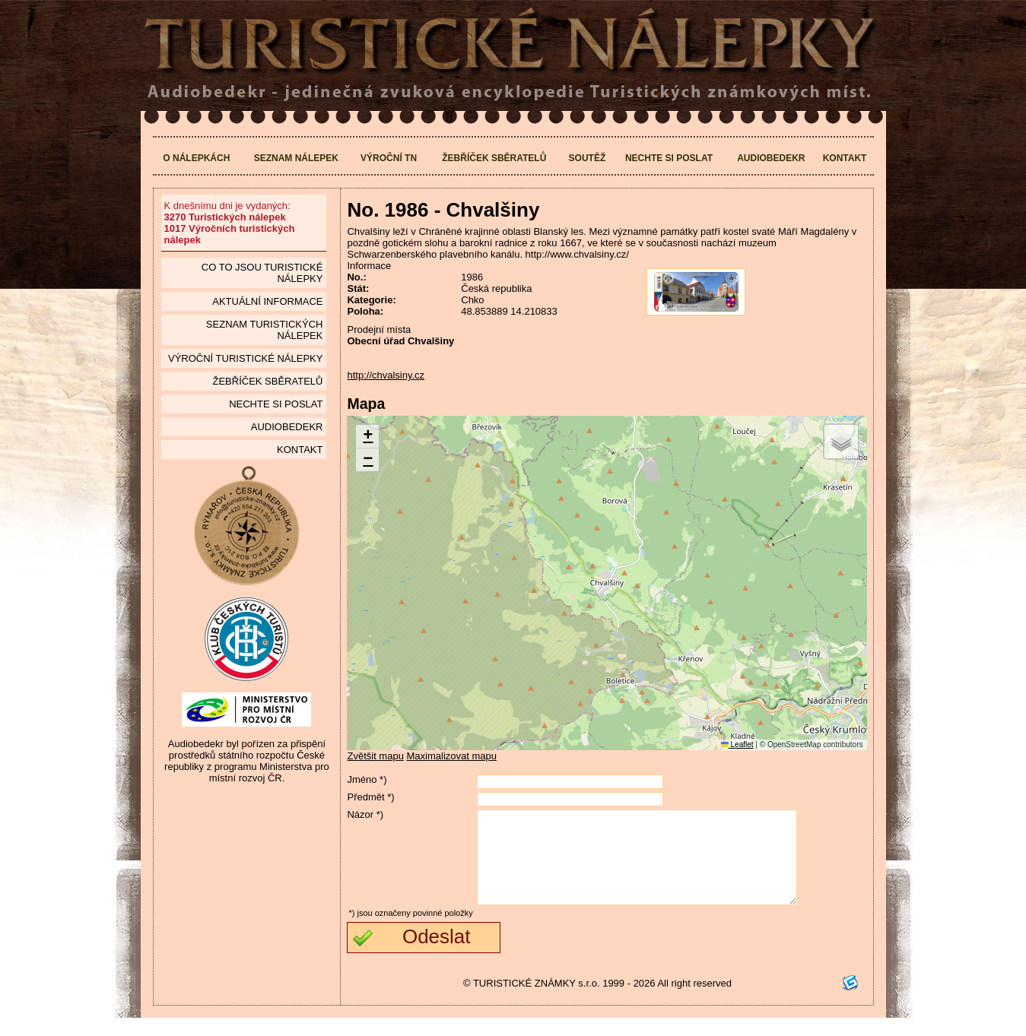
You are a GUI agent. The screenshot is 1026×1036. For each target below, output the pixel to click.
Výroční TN (389, 158)
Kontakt (845, 158)
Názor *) (365, 814)
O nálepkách (196, 158)
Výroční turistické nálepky (245, 358)
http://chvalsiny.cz (385, 375)
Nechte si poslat (669, 158)
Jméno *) (366, 779)
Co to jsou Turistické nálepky (262, 272)
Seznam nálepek (296, 158)
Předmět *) (370, 797)
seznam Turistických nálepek (264, 329)
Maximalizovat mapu (452, 756)
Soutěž (587, 158)
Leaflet (737, 744)
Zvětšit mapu (375, 756)
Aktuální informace (267, 301)
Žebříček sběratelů (494, 158)
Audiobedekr (771, 158)
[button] (367, 436)
